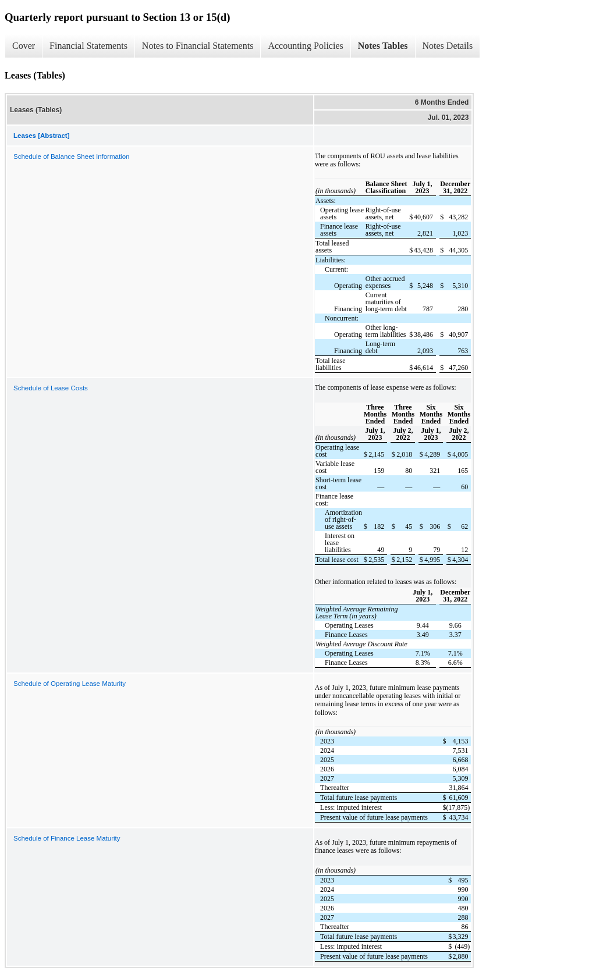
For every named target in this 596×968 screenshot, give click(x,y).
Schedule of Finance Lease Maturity (66, 838)
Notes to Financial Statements (198, 46)
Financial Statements (88, 46)
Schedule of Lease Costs (50, 388)
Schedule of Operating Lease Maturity (69, 683)
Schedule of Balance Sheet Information (71, 156)
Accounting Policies (305, 46)
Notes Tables (383, 46)
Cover (23, 46)
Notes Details (448, 46)
